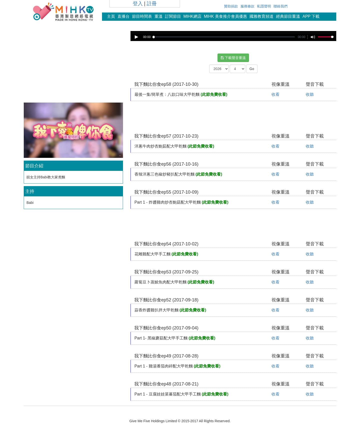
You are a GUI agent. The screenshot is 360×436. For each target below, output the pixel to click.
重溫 (158, 16)
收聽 (310, 94)
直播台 (124, 16)
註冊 (152, 3)
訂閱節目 (173, 16)
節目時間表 (142, 16)
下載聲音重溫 (233, 58)
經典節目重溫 (288, 16)
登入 (138, 3)
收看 (276, 94)
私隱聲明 (264, 6)
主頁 (111, 16)
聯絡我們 (281, 6)
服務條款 (247, 6)
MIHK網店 (193, 16)
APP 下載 (311, 16)
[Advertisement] (73, 66)
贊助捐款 (231, 6)
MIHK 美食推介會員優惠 (225, 16)
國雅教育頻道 (262, 16)
